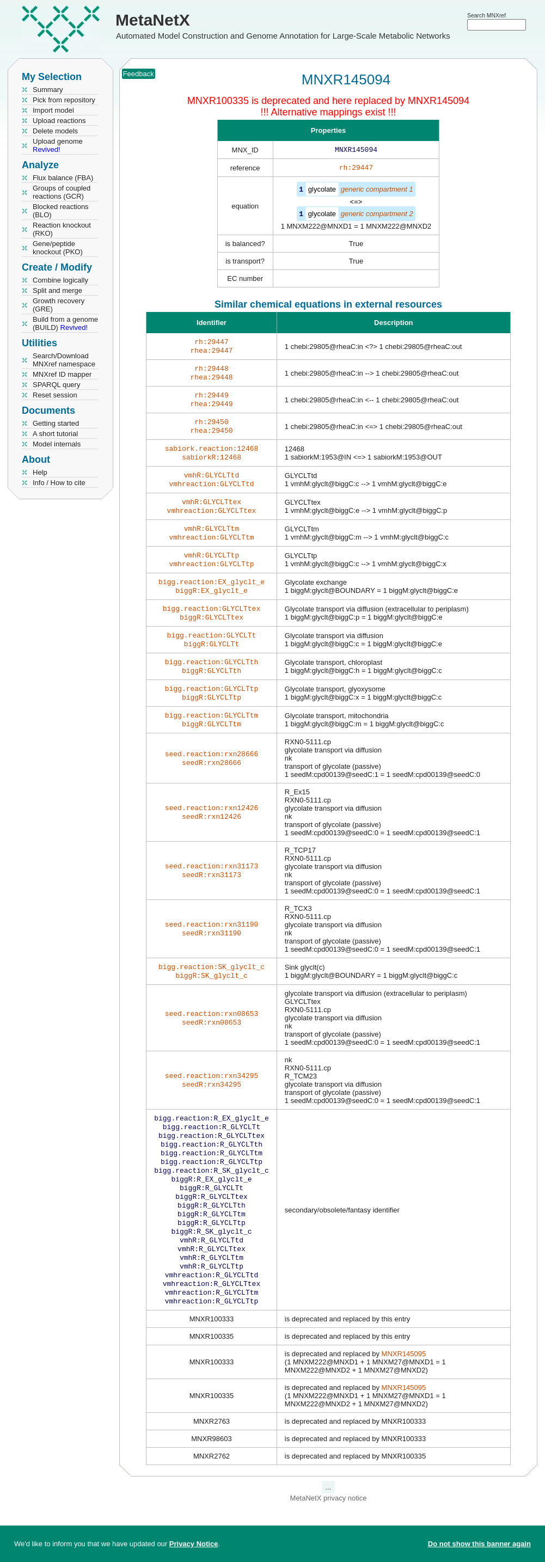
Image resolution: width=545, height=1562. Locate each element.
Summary (48, 89)
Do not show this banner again (479, 1544)
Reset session (55, 395)
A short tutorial (55, 434)
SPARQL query (56, 385)
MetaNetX (152, 20)
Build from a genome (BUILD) (65, 323)
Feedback (138, 74)
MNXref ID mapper (62, 374)
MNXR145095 (404, 1414)
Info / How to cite (59, 483)
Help (40, 472)
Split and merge (57, 290)
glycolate (322, 191)
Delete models (55, 131)
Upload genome (58, 145)
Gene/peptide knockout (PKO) (58, 248)
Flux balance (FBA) (63, 178)
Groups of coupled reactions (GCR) (61, 192)
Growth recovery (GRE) (58, 305)
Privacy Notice (193, 1544)
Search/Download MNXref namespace (64, 360)
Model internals (57, 444)
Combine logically (60, 280)
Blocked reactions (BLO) (61, 211)
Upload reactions (59, 121)
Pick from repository (64, 100)
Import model (53, 110)
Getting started (56, 423)
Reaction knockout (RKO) (62, 229)
